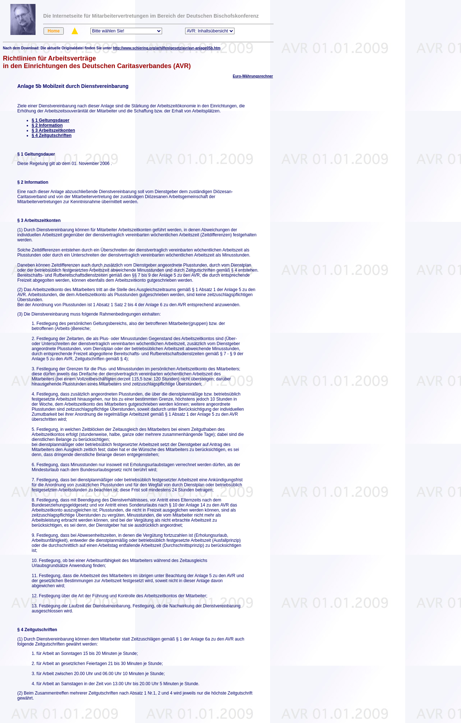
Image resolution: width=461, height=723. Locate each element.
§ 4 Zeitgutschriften (52, 135)
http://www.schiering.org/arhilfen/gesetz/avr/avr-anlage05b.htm (167, 48)
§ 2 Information (47, 125)
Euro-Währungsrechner (253, 76)
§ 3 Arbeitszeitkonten (53, 130)
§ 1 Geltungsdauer (51, 120)
